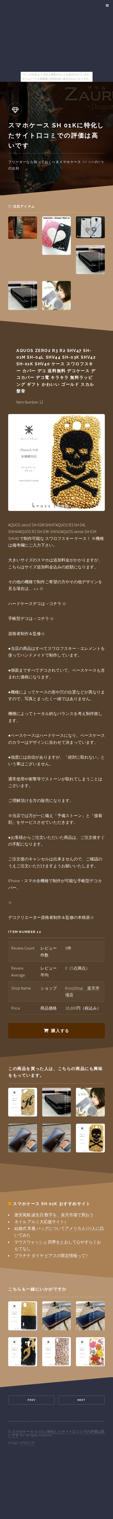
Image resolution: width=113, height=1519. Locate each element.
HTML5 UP (27, 1442)
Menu (106, 5)
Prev (31, 1400)
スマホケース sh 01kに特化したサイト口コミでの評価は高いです (56, 1433)
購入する (60, 1030)
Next (81, 1400)
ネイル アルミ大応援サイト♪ (40, 1221)
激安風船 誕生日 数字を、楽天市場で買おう (54, 1214)
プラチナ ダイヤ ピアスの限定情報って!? (51, 1255)
